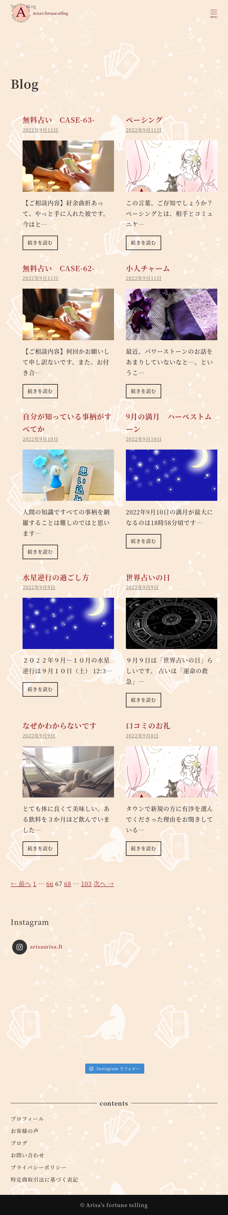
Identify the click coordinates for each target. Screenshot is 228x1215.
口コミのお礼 (148, 725)
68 (67, 883)
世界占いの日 (148, 577)
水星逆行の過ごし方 (56, 577)
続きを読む (40, 242)
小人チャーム (148, 268)
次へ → (104, 883)
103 (86, 883)
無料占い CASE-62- (59, 268)
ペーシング (144, 119)
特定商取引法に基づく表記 (44, 1179)
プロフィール (27, 1118)
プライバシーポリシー (39, 1167)
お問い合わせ (28, 1155)
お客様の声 (25, 1130)
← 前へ (21, 883)
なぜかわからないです (60, 725)
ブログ (19, 1143)
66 (49, 883)
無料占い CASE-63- (59, 119)
